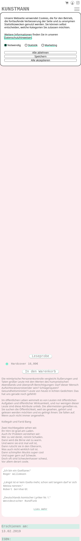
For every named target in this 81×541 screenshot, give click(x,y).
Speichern (41, 56)
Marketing (49, 45)
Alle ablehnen (40, 52)
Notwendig (12, 45)
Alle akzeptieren (40, 60)
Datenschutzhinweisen (18, 37)
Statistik (31, 45)
